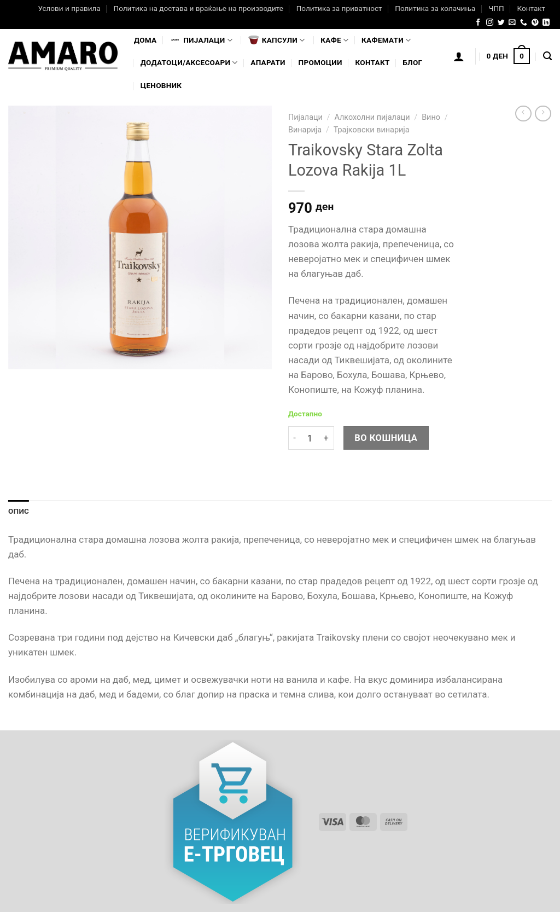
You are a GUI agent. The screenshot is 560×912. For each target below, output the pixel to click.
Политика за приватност (339, 8)
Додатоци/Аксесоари (189, 62)
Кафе (334, 40)
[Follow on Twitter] (501, 23)
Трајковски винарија (372, 130)
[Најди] (547, 56)
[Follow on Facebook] (478, 23)
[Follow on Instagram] (489, 23)
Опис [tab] (18, 511)
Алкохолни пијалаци (372, 117)
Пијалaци (201, 39)
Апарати (267, 62)
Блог (412, 62)
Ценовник (161, 85)
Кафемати (386, 40)
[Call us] (523, 23)
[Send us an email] (512, 23)
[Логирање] (458, 56)
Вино (431, 117)
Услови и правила (69, 8)
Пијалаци (305, 117)
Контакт (531, 8)
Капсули (276, 39)
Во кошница (385, 438)
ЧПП (496, 8)
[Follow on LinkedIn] (546, 23)
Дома (145, 40)
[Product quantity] (309, 438)
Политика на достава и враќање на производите (198, 8)
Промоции (320, 62)
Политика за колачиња (435, 8)
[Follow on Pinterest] (535, 23)
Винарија (305, 130)
